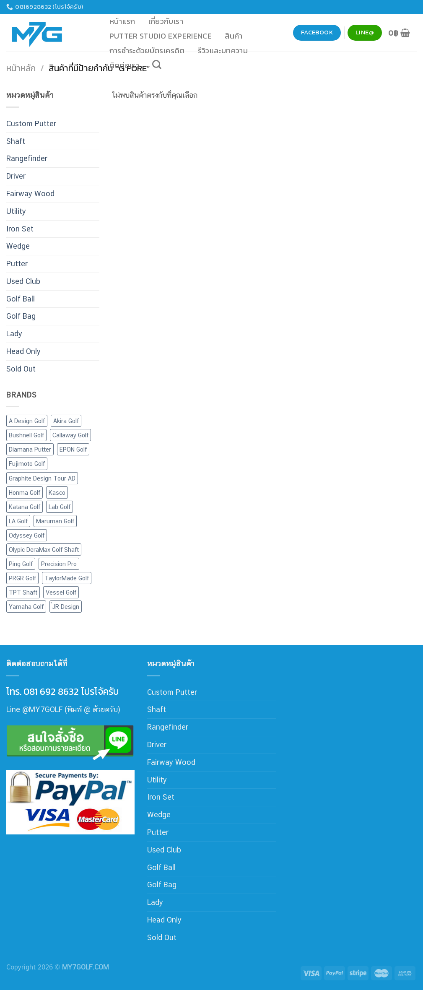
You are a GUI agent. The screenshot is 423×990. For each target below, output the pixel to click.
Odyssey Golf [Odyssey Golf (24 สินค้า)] (26, 535)
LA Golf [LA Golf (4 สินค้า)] (18, 521)
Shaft (15, 141)
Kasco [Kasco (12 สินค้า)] (57, 492)
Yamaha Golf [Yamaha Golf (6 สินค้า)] (26, 606)
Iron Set (20, 228)
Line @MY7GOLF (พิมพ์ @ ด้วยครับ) (63, 709)
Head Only (23, 351)
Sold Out (21, 368)
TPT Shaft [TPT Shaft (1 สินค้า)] (23, 592)
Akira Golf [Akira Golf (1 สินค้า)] (66, 420)
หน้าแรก (122, 21)
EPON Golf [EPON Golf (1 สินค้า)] (73, 449)
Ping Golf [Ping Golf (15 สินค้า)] (21, 563)
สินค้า (233, 36)
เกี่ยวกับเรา (165, 21)
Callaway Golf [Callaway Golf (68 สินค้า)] (70, 435)
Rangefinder (26, 158)
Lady (14, 333)
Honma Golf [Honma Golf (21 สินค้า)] (24, 492)
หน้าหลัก (21, 68)
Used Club (23, 281)
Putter (17, 263)
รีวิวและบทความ (223, 50)
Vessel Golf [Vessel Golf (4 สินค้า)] (61, 592)
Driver (16, 175)
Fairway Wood (30, 193)
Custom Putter (31, 123)
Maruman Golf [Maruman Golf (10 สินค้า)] (55, 521)
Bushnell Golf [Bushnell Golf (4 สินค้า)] (26, 435)
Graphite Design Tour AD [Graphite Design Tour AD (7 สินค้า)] (42, 478)
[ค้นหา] (157, 64)
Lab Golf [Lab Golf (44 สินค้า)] (59, 506)
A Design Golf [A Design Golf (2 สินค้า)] (27, 420)
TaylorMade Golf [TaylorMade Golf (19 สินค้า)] (66, 578)
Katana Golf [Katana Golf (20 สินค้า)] (24, 506)
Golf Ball (20, 298)
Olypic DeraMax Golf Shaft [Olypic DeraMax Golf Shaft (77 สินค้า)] (44, 549)
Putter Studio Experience (160, 36)
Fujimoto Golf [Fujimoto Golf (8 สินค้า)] (27, 463)
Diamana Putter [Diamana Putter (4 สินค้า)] (30, 449)
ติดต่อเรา (124, 65)
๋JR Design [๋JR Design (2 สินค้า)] (65, 606)
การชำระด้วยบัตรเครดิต (147, 50)
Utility (16, 211)
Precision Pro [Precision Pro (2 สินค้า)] (59, 563)
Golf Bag (21, 316)
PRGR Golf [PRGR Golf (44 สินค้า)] (22, 578)
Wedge (18, 246)
